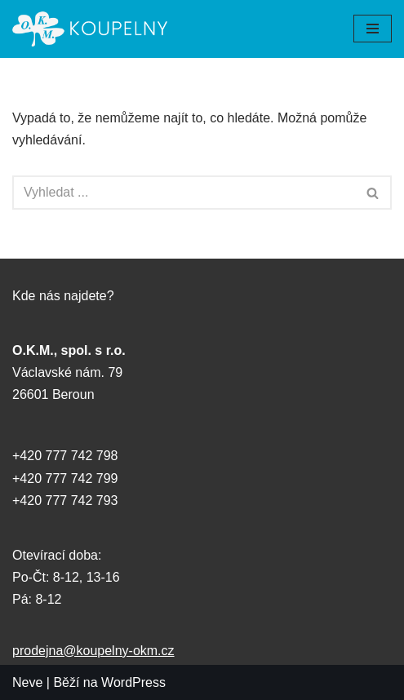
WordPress (133, 682)
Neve (27, 682)
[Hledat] (183, 192)
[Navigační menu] (372, 28)
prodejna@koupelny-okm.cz (93, 651)
